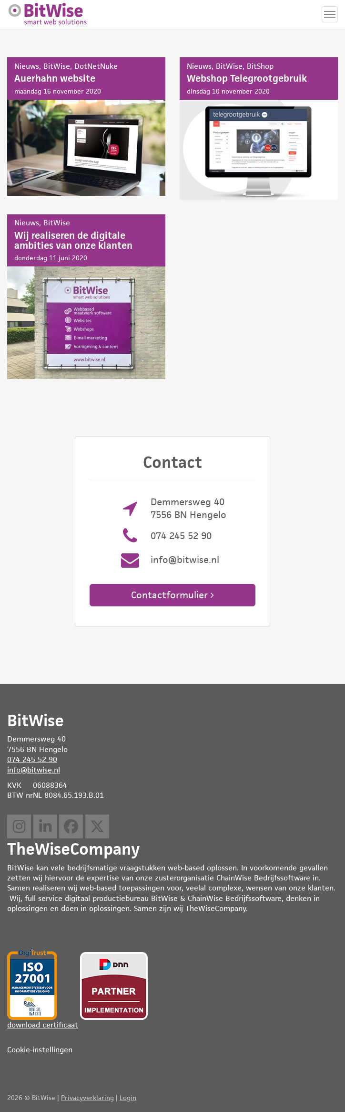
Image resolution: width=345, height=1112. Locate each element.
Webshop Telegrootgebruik (259, 128)
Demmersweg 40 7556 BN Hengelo (188, 508)
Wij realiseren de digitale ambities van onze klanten (86, 296)
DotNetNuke (96, 66)
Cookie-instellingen (39, 1050)
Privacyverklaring (87, 1097)
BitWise (56, 66)
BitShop (260, 66)
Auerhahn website (86, 126)
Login (128, 1097)
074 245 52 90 (181, 536)
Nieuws (26, 66)
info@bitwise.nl (185, 559)
